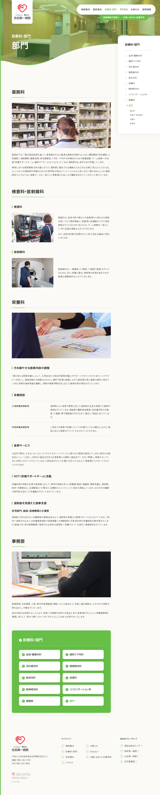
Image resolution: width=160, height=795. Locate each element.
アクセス (124, 9)
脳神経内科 (32, 689)
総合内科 (31, 677)
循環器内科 (75, 666)
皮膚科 (73, 677)
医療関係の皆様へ (111, 17)
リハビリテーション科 (80, 689)
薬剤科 (132, 110)
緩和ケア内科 (77, 654)
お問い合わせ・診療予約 (134, 17)
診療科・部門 (111, 9)
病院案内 (85, 9)
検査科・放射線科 (136, 115)
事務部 (132, 123)
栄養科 (132, 119)
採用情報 (146, 9)
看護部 (29, 701)
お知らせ (135, 9)
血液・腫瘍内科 (33, 654)
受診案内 (97, 9)
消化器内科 (32, 666)
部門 (72, 701)
